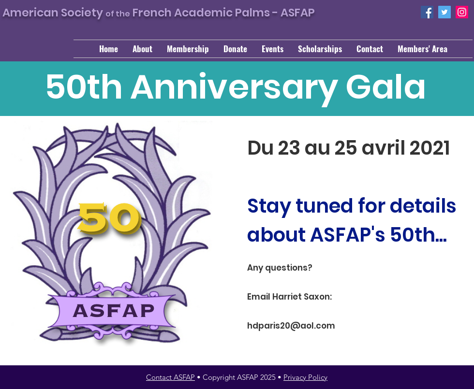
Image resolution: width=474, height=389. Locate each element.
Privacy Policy (305, 377)
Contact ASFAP (170, 377)
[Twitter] (444, 12)
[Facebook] (427, 12)
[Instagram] (462, 12)
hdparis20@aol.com (291, 325)
